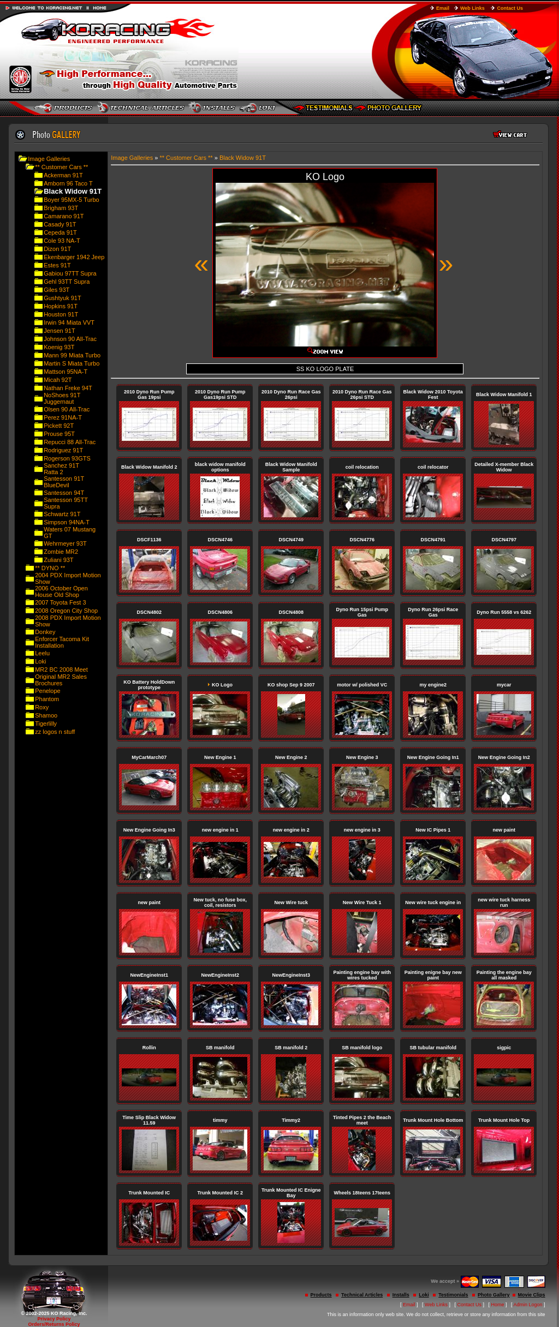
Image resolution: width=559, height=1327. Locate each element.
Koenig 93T (59, 347)
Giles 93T (56, 289)
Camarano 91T (64, 216)
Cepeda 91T (60, 232)
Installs (401, 1295)
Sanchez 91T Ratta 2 (61, 468)
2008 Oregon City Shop (66, 610)
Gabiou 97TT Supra (70, 273)
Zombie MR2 (61, 551)
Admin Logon (528, 1304)
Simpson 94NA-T (67, 522)
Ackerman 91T (63, 175)
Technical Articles (362, 1295)
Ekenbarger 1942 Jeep (74, 257)
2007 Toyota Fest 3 (60, 602)
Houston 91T (61, 314)
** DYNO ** (50, 568)
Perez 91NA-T (63, 417)
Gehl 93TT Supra (67, 281)
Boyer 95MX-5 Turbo (71, 199)
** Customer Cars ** (61, 167)
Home (497, 1304)
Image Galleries (49, 159)
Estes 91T (57, 265)
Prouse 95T (59, 434)
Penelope (48, 691)
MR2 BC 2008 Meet (61, 669)
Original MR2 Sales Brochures (61, 679)
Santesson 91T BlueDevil (64, 481)
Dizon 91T (57, 249)
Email (442, 8)
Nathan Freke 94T (68, 388)
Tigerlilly (46, 723)
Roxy (42, 707)
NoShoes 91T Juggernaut (62, 398)
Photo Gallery (494, 1295)
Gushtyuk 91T (62, 298)
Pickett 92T (59, 425)
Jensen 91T (59, 330)
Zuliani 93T (58, 560)
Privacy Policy (53, 1319)
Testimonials (453, 1295)
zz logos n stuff (55, 731)
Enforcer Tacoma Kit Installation (62, 642)
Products (321, 1295)
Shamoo (46, 715)
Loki (40, 661)
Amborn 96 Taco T (68, 183)
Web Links (472, 8)
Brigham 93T (61, 208)
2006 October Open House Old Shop (61, 591)
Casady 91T (60, 224)
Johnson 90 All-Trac (70, 339)
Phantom (47, 699)
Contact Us (510, 8)
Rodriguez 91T (63, 450)
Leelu (42, 653)
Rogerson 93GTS (67, 458)
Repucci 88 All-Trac (70, 442)
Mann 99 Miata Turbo (72, 355)
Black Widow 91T (242, 157)
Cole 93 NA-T (62, 240)
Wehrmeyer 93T (65, 543)
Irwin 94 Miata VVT (69, 322)
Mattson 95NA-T (65, 371)
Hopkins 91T (61, 306)
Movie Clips (531, 1295)
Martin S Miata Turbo (71, 363)
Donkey (45, 632)
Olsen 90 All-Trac (67, 409)
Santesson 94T (64, 492)
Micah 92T (58, 379)
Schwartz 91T (62, 514)
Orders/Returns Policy (54, 1324)
